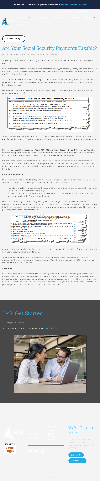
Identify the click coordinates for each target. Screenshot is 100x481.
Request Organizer (64, 11)
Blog (76, 17)
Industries (43, 17)
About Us (62, 17)
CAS (30, 427)
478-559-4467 (77, 461)
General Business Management (44, 54)
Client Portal (77, 11)
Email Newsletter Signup (53, 437)
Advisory (32, 438)
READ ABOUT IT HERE (74, 4)
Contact (21, 24)
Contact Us (76, 455)
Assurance (33, 434)
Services (25, 17)
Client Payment (89, 11)
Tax (30, 430)
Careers (90, 17)
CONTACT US (51, 328)
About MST (53, 427)
